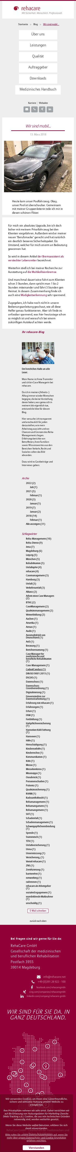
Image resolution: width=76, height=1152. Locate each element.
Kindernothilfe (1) (35, 748)
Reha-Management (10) (38, 538)
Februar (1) (36, 495)
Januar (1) (35, 503)
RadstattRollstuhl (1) (37, 797)
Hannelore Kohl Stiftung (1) (38, 731)
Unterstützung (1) (35, 853)
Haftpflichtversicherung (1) (38, 724)
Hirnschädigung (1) (36, 744)
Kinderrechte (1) (34, 752)
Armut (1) (31, 627)
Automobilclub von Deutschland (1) (35, 636)
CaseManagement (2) (37, 606)
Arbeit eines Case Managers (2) (40, 597)
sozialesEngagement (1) (38, 892)
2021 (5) (30, 491)
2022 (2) (30, 483)
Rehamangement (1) (37, 810)
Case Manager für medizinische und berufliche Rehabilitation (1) (38, 657)
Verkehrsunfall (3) (35, 587)
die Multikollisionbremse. (42, 272)
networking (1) (34, 877)
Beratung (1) (33, 645)
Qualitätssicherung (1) (37, 789)
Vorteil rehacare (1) (36, 861)
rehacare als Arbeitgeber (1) (38, 887)
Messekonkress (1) (35, 769)
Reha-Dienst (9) (34, 542)
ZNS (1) (30, 865)
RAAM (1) (31, 793)
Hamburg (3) (33, 579)
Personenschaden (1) (37, 781)
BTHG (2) (30, 602)
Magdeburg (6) (34, 551)
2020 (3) (30, 499)
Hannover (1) (33, 736)
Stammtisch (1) (34, 837)
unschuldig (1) (34, 903)
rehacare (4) (32, 571)
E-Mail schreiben (38, 910)
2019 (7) (30, 507)
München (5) (33, 559)
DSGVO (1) (31, 677)
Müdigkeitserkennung (34, 295)
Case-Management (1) (37, 665)
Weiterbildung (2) (35, 614)
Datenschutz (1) (34, 681)
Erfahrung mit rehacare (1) (40, 703)
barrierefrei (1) (33, 873)
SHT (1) (30, 814)
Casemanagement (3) (37, 575)
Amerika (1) (32, 623)
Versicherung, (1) (35, 857)
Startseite (23, 24)
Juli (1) (33, 487)
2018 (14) (31, 515)
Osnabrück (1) (33, 777)
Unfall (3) (31, 583)
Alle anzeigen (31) (35, 524)
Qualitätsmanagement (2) (39, 610)
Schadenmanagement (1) (39, 822)
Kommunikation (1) (36, 757)
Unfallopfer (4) (34, 567)
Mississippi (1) (33, 773)
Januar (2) (35, 511)
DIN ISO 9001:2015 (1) (38, 673)
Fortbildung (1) (34, 719)
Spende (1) (32, 833)
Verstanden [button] (36, 1147)
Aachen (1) (31, 618)
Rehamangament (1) (37, 806)
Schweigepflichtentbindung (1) (40, 827)
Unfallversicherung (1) (38, 845)
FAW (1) (30, 715)
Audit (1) (30, 631)
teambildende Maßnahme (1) (39, 898)
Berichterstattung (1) (37, 649)
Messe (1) (31, 765)
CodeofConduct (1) (36, 669)
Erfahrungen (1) (34, 707)
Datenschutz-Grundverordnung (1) (37, 687)
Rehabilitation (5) (35, 563)
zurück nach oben (38, 921)
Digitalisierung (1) (35, 692)
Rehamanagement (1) (37, 801)
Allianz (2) (31, 591)
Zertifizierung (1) (35, 869)
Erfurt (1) (31, 711)
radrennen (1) (33, 882)
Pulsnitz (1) (32, 785)
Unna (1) (30, 849)
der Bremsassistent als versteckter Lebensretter (36, 258)
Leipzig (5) (31, 555)
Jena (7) (30, 547)
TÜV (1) (30, 841)
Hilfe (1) (30, 740)
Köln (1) (30, 761)
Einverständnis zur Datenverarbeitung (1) (38, 698)
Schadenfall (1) (34, 818)
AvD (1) (30, 641)
